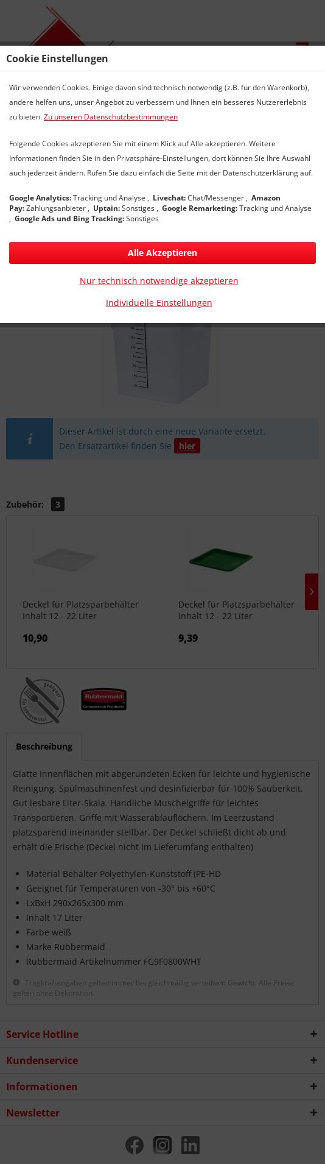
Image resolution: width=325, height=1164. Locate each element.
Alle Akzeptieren (162, 252)
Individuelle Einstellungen (159, 302)
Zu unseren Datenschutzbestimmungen (111, 117)
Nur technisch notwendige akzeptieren (159, 280)
